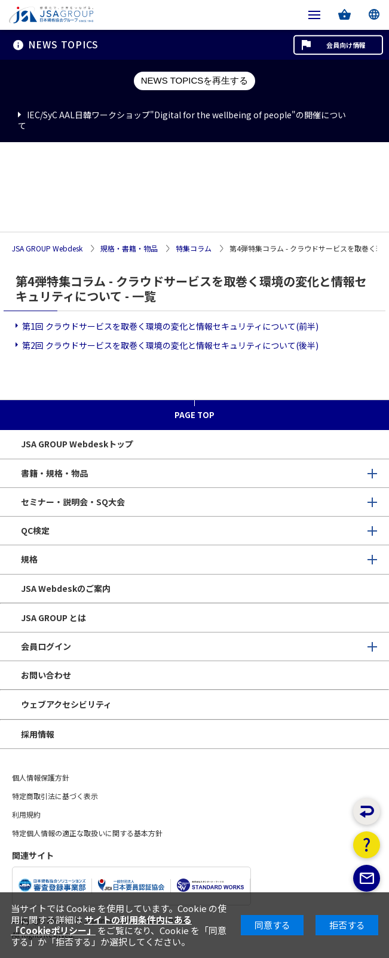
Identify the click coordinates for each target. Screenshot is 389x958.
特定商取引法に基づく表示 (55, 796)
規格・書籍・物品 (129, 248)
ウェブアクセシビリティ (66, 704)
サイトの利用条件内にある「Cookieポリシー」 (101, 924)
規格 (29, 559)
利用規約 (26, 814)
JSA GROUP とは (53, 618)
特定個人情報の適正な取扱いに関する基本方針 (87, 833)
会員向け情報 (346, 45)
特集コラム (194, 248)
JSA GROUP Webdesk (47, 248)
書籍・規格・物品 (54, 473)
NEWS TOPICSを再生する (194, 80)
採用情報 (37, 734)
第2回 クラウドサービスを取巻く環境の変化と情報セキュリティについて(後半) (170, 345)
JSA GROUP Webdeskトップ (77, 444)
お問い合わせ (46, 675)
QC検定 (35, 530)
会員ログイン (46, 646)
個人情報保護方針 (40, 777)
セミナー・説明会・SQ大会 (73, 502)
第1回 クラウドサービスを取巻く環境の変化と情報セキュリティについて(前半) (170, 326)
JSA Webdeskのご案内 (66, 588)
